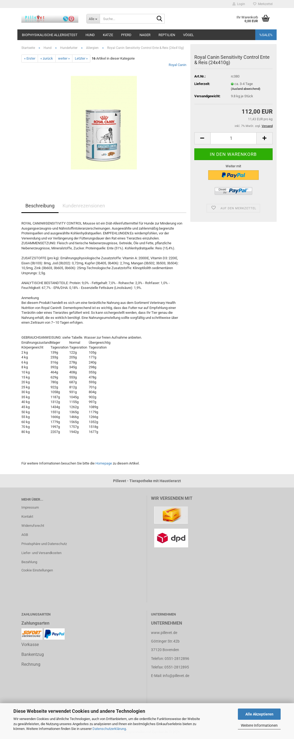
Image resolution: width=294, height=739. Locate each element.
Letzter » (81, 58)
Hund (90, 35)
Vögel (188, 35)
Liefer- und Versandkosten (41, 553)
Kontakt (27, 516)
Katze (108, 35)
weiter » (64, 58)
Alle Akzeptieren (259, 714)
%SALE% (266, 35)
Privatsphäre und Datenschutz (44, 544)
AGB (24, 535)
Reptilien (166, 35)
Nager (145, 35)
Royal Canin (177, 65)
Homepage (103, 463)
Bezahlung (29, 562)
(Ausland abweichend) (245, 89)
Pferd (126, 35)
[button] (202, 138)
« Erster (29, 58)
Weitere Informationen (259, 725)
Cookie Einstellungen (37, 570)
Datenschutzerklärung (109, 729)
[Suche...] (93, 19)
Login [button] (239, 4)
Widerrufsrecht (32, 526)
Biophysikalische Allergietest (50, 35)
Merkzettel (263, 4)
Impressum (30, 507)
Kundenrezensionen (84, 205)
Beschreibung (40, 205)
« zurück (46, 58)
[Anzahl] (233, 138)
